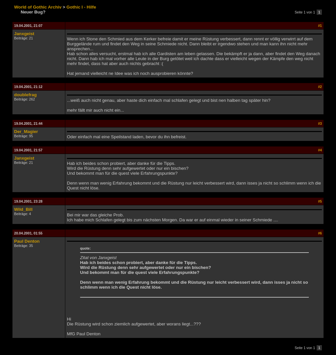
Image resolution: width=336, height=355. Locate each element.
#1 (320, 26)
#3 (320, 123)
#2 (320, 87)
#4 (320, 150)
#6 (320, 233)
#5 (320, 201)
